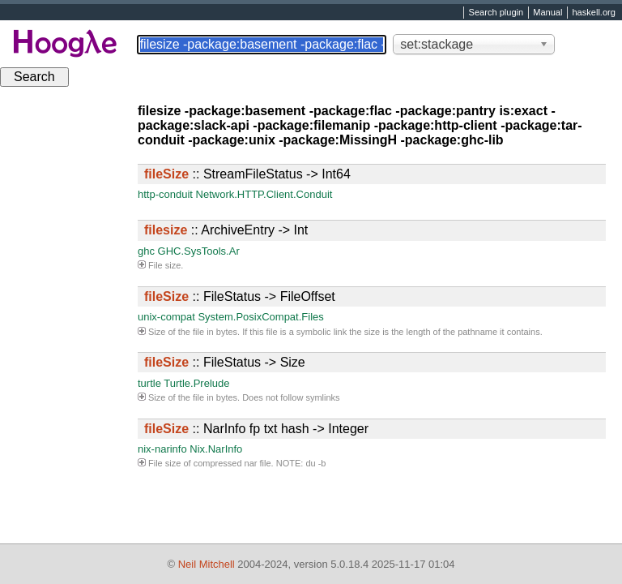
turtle (149, 383)
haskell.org (593, 13)
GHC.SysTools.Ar (199, 251)
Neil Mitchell (206, 564)
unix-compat (166, 317)
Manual (547, 13)
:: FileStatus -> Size (224, 362)
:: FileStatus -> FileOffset (239, 296)
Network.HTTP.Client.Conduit (264, 194)
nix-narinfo (162, 449)
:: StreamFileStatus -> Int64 (247, 174)
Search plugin (496, 13)
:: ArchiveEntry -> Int (226, 230)
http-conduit (165, 194)
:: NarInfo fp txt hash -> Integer (256, 429)
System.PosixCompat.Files (260, 317)
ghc (146, 251)
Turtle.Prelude (196, 383)
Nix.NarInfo (216, 449)
